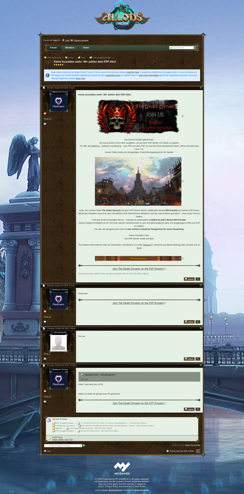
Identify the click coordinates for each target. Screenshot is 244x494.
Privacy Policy (111, 486)
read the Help (132, 72)
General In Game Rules (134, 486)
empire (61, 439)
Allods (55, 439)
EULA (101, 486)
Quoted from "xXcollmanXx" (100, 374)
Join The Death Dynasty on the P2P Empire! (138, 268)
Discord (146, 245)
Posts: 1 (47, 354)
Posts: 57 (47, 119)
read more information (149, 75)
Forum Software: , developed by (122, 490)
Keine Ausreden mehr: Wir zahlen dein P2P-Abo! (85, 61)
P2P (71, 439)
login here (80, 78)
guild (66, 439)
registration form (112, 75)
